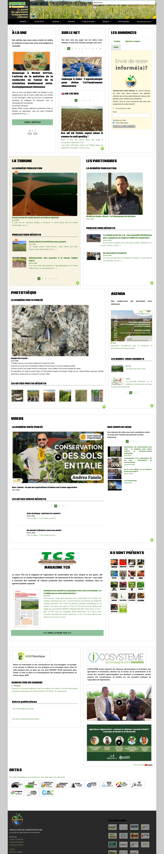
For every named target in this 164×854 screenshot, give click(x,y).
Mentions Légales (15, 852)
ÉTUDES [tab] (117, 41)
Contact (12, 849)
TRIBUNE (71, 22)
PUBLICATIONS (88, 22)
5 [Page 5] (82, 48)
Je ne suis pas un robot (122, 108)
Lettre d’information (121, 123)
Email (115, 112)
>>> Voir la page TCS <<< (57, 633)
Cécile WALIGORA (16, 842)
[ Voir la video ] (32, 518)
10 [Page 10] (100, 48)
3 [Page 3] (75, 48)
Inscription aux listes (119, 120)
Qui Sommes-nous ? (144, 22)
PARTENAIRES (123, 22)
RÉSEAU (106, 22)
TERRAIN (55, 22)
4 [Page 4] (86, 100)
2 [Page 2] (72, 48)
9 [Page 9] (96, 48)
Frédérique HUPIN (16, 845)
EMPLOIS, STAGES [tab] (132, 41)
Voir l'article (32, 122)
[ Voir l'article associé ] (47, 518)
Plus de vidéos (142, 765)
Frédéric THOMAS (16, 839)
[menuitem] (11, 22)
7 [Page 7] (89, 48)
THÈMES (22, 22)
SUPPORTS (39, 22)
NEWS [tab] (116, 47)
